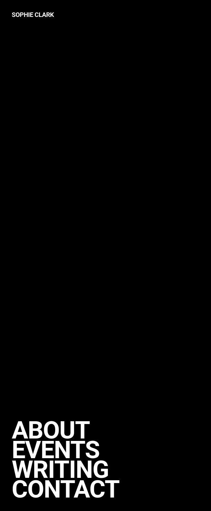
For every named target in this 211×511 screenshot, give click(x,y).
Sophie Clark (33, 14)
